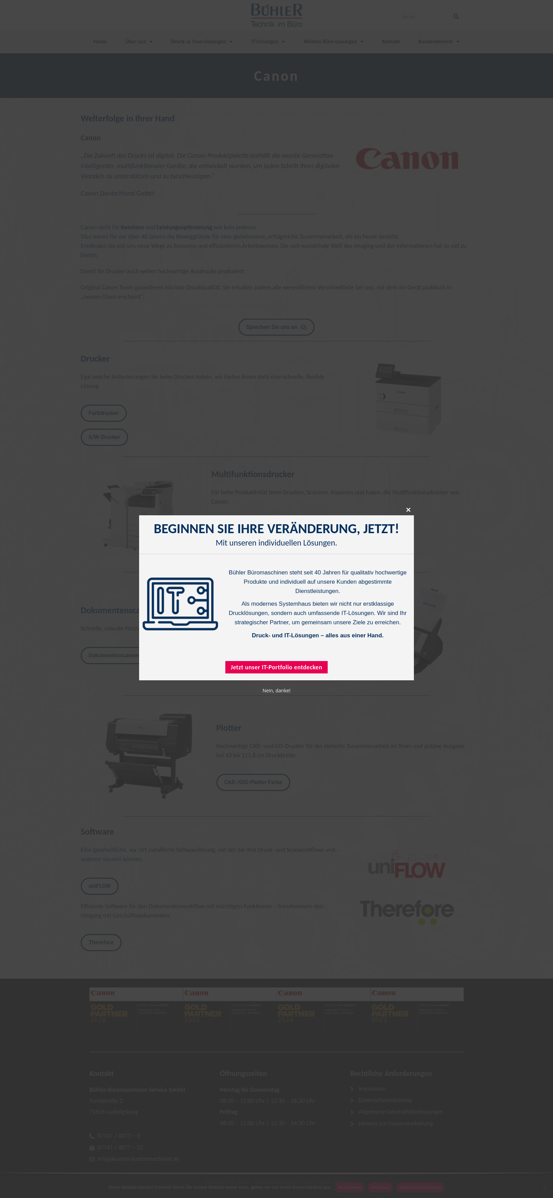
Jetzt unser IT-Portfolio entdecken (277, 667)
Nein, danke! (276, 690)
